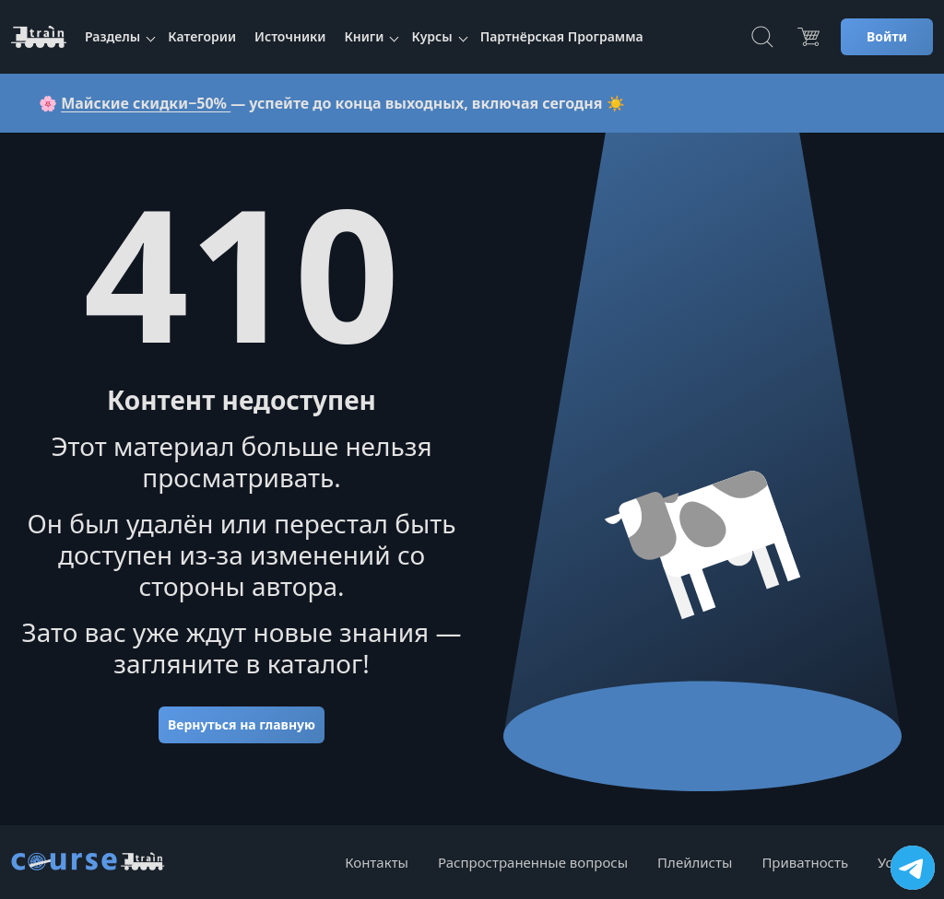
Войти (887, 36)
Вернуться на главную (241, 724)
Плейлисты (694, 862)
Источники (289, 36)
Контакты (376, 862)
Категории (202, 36)
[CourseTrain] (38, 36)
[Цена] (808, 37)
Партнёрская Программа (561, 36)
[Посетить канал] (913, 868)
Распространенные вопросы (533, 862)
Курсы (431, 36)
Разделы (112, 36)
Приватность (804, 862)
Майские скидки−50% (145, 103)
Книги (364, 36)
